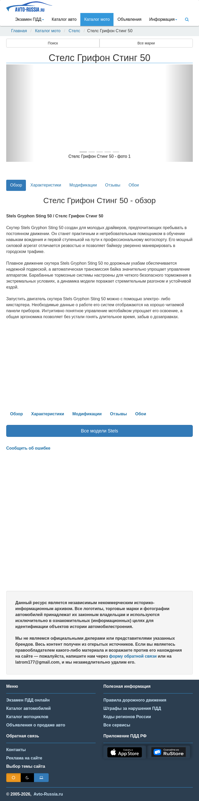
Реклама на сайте (24, 758)
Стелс (74, 31)
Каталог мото (97, 19)
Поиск (53, 43)
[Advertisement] (99, 521)
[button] (20, 113)
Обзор (16, 185)
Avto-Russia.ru (48, 794)
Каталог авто (64, 19)
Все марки (146, 43)
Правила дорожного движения (134, 700)
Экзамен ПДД (29, 19)
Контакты (16, 749)
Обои (134, 185)
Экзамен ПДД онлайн (28, 700)
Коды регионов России (127, 717)
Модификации (83, 185)
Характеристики (45, 185)
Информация (163, 19)
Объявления (129, 19)
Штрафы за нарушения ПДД (132, 708)
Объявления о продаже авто (35, 725)
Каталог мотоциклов (27, 717)
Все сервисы (116, 725)
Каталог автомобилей (28, 708)
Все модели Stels (99, 430)
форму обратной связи (133, 656)
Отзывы (112, 185)
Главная (19, 31)
